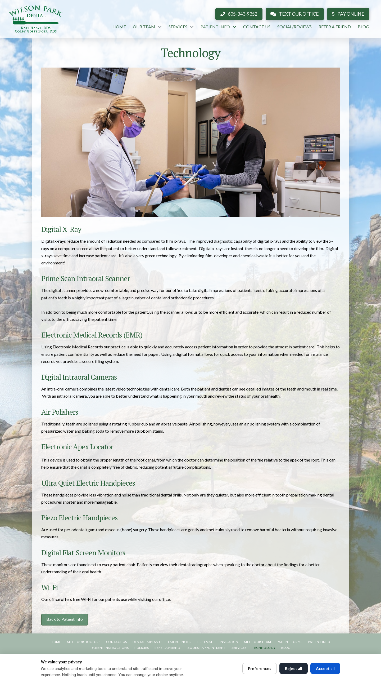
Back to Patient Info (64, 619)
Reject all (293, 668)
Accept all (325, 668)
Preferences (259, 668)
